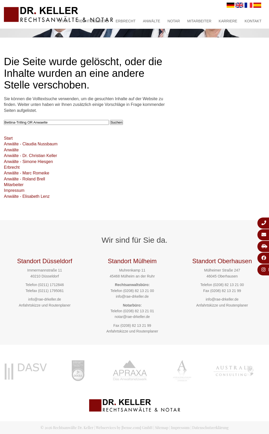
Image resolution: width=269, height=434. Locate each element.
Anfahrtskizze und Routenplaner (44, 305)
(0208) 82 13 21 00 (138, 291)
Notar (173, 21)
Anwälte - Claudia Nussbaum (30, 144)
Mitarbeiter (199, 21)
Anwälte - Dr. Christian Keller (30, 155)
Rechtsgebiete (92, 21)
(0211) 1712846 (51, 285)
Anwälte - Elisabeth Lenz (27, 196)
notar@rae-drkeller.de (132, 317)
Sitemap (161, 427)
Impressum (14, 190)
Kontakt (253, 21)
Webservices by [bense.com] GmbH (124, 427)
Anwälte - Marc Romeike (26, 173)
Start (64, 21)
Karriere (228, 21)
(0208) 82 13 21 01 (138, 311)
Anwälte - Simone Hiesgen (28, 161)
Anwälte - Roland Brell (24, 179)
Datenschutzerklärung (210, 427)
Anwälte (151, 21)
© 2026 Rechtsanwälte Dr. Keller (67, 427)
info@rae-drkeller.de (44, 299)
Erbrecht (126, 21)
